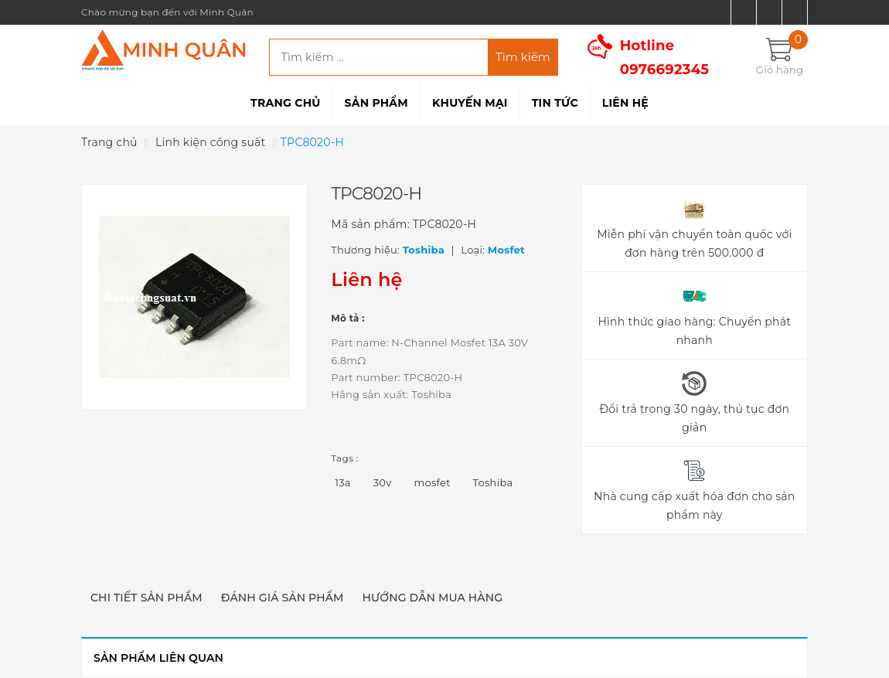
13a (342, 482)
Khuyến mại (470, 103)
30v (382, 482)
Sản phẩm (376, 103)
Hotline (665, 57)
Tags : (344, 458)
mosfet (432, 482)
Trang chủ (285, 103)
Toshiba (493, 482)
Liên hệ (625, 103)
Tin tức (555, 103)
